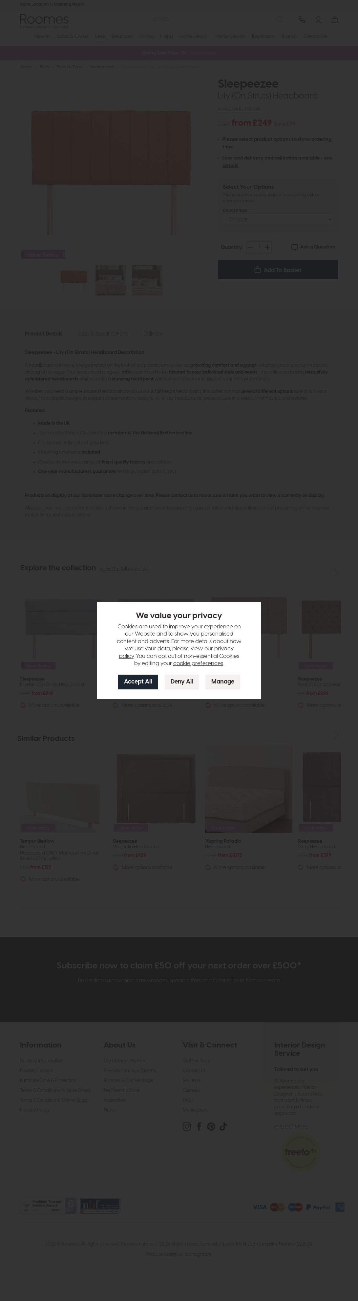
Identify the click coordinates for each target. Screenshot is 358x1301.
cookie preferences (198, 663)
